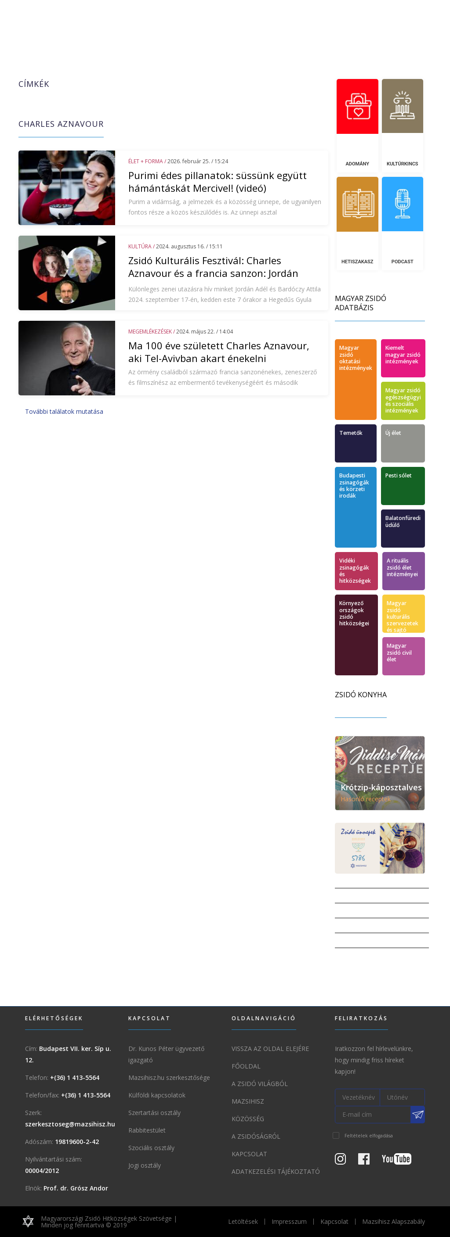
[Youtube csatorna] (402, 1161)
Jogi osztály (144, 1165)
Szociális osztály (151, 1148)
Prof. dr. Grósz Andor (76, 1188)
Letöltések (243, 1221)
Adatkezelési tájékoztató (276, 1171)
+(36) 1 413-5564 (74, 1077)
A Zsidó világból (260, 1083)
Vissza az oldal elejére (270, 1048)
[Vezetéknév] (357, 1097)
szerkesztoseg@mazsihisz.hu (70, 1124)
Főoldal (246, 1066)
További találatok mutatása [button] (64, 411)
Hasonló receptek (366, 799)
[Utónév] (402, 1097)
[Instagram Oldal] (345, 1161)
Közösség (248, 1119)
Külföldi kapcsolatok (156, 1095)
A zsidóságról (256, 1136)
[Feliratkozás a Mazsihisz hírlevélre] (418, 1114)
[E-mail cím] (373, 1114)
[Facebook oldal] (369, 1161)
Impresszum (289, 1221)
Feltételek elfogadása (369, 1136)
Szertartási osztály (154, 1112)
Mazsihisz (248, 1101)
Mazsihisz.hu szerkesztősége (169, 1077)
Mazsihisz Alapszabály (393, 1221)
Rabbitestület (147, 1130)
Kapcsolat (249, 1154)
